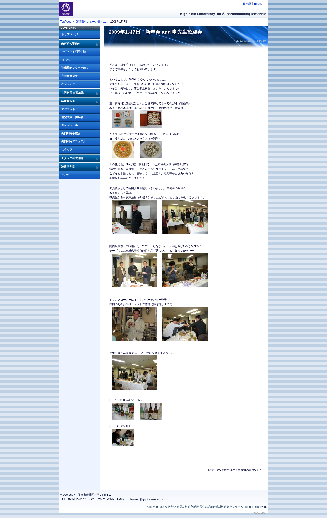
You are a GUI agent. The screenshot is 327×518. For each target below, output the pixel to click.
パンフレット (69, 84)
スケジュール (69, 125)
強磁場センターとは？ (75, 67)
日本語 (247, 3)
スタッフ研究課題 (72, 158)
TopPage (65, 21)
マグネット (68, 109)
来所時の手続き (70, 43)
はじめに (66, 59)
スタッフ (66, 149)
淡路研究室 (68, 166)
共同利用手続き (70, 133)
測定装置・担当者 (72, 117)
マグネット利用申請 (73, 51)
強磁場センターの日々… (91, 21)
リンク (65, 174)
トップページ (69, 34)
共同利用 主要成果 (72, 92)
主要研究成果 (69, 76)
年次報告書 (68, 101)
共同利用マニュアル (73, 141)
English (258, 3)
